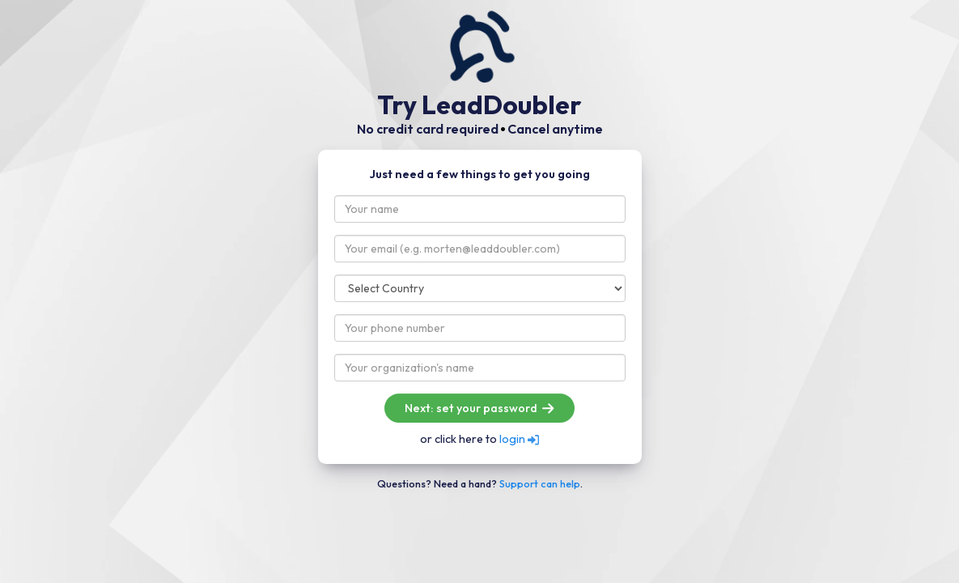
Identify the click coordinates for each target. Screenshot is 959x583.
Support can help (539, 483)
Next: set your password (479, 408)
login (519, 439)
